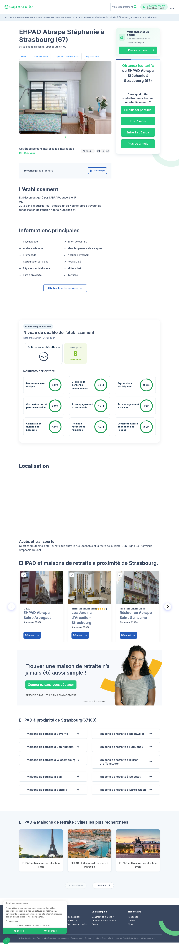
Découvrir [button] (32, 635)
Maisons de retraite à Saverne (50, 734)
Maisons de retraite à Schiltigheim (52, 747)
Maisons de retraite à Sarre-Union (125, 793)
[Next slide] (167, 606)
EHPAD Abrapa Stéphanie (142, 17)
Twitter (131, 924)
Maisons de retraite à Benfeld (49, 793)
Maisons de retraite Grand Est (50, 17)
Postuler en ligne (138, 50)
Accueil (8, 17)
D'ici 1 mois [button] (138, 121)
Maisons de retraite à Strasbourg (112, 17)
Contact (95, 927)
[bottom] (23, 574)
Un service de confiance (104, 924)
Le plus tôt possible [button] (138, 110)
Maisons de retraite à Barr (46, 779)
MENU (172, 8)
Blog (130, 927)
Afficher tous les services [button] (64, 288)
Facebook (133, 920)
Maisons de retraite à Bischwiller (124, 734)
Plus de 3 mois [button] (138, 143)
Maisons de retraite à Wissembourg (43, 763)
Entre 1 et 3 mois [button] (138, 132)
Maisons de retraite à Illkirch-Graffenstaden (121, 763)
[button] (98, 151)
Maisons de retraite (24, 17)
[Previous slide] (11, 606)
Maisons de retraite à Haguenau (123, 747)
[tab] (65, 137)
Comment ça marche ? (103, 920)
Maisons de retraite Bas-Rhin (80, 17)
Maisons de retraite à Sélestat (122, 779)
